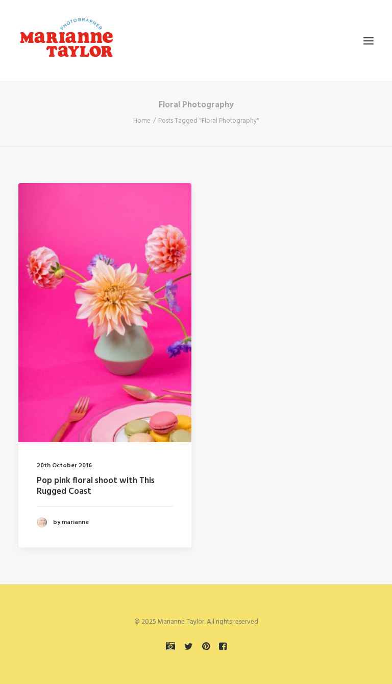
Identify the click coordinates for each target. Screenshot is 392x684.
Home (142, 121)
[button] (368, 40)
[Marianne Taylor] (66, 40)
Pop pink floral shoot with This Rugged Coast (96, 486)
